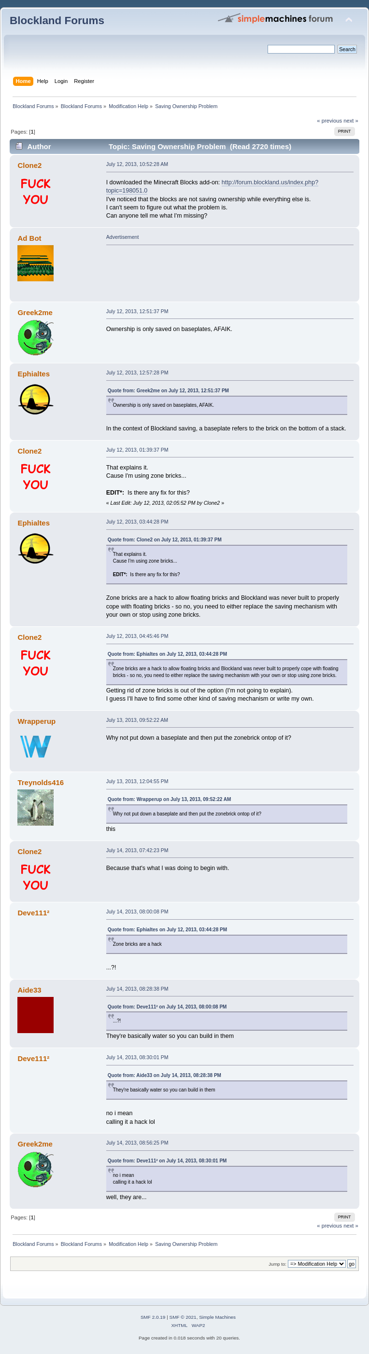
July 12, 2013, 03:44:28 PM (137, 522)
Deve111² (33, 913)
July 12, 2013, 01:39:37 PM (137, 450)
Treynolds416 (40, 782)
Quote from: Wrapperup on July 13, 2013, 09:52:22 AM (169, 799)
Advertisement (122, 237)
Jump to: (277, 1264)
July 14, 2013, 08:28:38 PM (137, 989)
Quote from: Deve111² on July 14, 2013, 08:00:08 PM (167, 1006)
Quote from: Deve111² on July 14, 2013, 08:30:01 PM (167, 1160)
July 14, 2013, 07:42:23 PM (137, 850)
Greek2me (34, 312)
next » (350, 121)
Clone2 (29, 165)
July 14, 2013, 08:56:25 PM (137, 1143)
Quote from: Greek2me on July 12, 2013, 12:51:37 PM (168, 390)
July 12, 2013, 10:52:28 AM (137, 164)
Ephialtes (33, 374)
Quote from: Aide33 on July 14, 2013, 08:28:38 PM (164, 1075)
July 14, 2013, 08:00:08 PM (137, 911)
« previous (329, 121)
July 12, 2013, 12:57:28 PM (137, 372)
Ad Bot (29, 238)
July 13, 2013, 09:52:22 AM (137, 720)
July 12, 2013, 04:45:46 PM (137, 636)
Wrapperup (36, 721)
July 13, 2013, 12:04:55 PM (137, 781)
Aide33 (29, 990)
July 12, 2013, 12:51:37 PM (137, 311)
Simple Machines (217, 1317)
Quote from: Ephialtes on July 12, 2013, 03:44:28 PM (167, 654)
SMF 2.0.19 (153, 1317)
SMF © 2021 (183, 1317)
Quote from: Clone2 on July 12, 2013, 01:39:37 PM (165, 539)
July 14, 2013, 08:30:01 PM (137, 1057)
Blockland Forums (57, 20)
